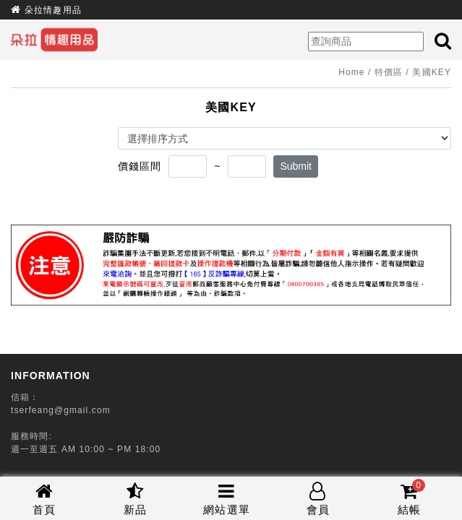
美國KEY (431, 72)
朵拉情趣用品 (53, 10)
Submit (296, 166)
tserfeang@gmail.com (61, 410)
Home (351, 72)
